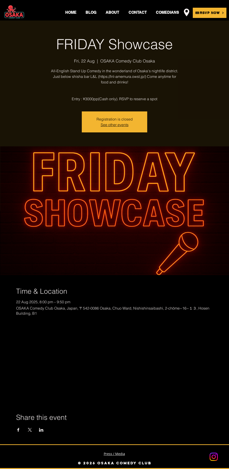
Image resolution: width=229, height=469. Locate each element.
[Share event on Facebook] (18, 430)
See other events (115, 124)
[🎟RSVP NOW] (209, 13)
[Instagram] (213, 456)
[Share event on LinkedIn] (41, 430)
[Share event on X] (30, 430)
